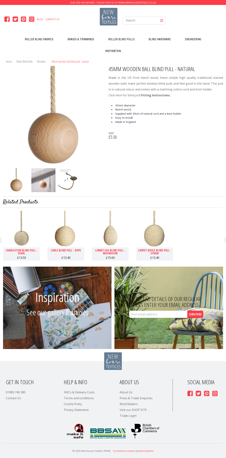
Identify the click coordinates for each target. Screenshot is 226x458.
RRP (111, 133)
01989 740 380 (15, 392)
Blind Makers (129, 404)
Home (9, 61)
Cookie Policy (73, 404)
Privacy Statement (76, 410)
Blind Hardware (160, 39)
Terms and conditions (79, 398)
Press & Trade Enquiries (136, 398)
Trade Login (128, 416)
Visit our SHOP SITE (133, 410)
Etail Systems (146, 451)
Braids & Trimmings (81, 39)
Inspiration (113, 51)
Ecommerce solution (124, 451)
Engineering (193, 39)
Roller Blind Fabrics (39, 39)
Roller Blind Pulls (121, 39)
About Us (126, 392)
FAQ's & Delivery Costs (79, 392)
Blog (40, 19)
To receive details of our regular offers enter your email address (165, 302)
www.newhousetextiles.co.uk (137, 2)
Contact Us (52, 19)
